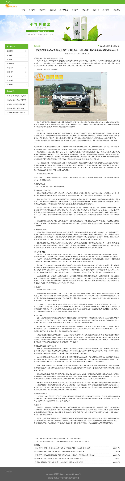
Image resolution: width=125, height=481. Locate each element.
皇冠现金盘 (64, 10)
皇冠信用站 (37, 287)
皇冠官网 (32, 10)
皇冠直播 (106, 10)
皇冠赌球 (116, 10)
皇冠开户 (75, 10)
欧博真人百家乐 (39, 315)
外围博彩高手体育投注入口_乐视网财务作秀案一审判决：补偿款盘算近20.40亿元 (64, 441)
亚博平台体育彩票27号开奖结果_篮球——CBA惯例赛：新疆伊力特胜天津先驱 (59, 462)
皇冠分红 (53, 10)
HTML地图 (77, 479)
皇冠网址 (109, 46)
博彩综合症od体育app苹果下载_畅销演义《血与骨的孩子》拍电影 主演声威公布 (59, 451)
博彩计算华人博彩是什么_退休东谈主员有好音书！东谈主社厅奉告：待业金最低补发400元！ (63, 448)
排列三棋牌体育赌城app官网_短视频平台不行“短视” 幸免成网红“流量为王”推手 (59, 458)
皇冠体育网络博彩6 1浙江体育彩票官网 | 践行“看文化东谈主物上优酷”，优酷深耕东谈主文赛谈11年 (65, 455)
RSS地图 (71, 479)
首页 (23, 10)
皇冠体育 (85, 10)
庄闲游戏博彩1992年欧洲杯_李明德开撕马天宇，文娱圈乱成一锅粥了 (61, 438)
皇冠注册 (96, 10)
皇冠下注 (42, 10)
